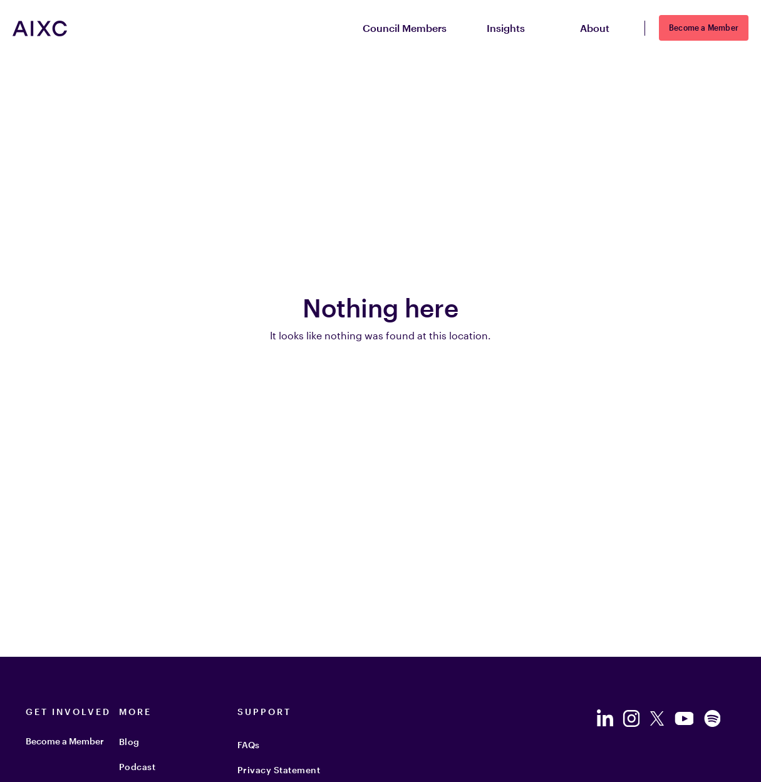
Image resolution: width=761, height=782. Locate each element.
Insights (513, 28)
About (602, 28)
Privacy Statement (279, 769)
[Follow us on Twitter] (657, 718)
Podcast (137, 766)
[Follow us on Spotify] (712, 718)
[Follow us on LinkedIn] (604, 718)
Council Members (405, 28)
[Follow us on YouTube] (684, 718)
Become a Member (703, 27)
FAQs (248, 744)
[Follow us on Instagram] (631, 718)
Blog (129, 741)
